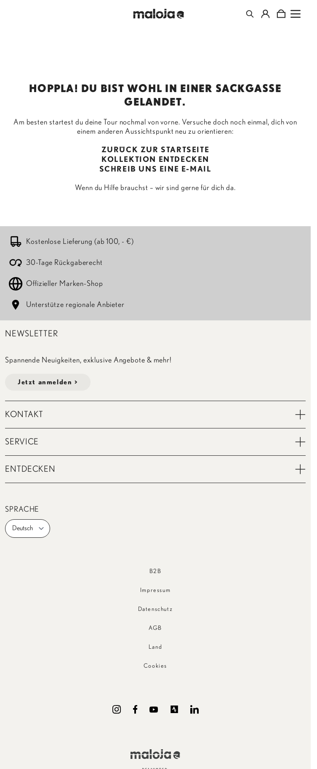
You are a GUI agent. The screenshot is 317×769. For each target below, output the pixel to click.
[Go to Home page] (158, 13)
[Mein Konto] (265, 14)
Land (155, 647)
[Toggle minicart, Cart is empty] (281, 14)
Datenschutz (155, 609)
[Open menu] (295, 14)
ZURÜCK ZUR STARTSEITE (155, 150)
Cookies (155, 666)
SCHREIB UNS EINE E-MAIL (155, 169)
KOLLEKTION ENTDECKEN (155, 160)
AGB (155, 628)
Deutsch (28, 528)
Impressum (155, 590)
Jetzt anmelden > (48, 382)
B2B (155, 571)
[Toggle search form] (250, 14)
